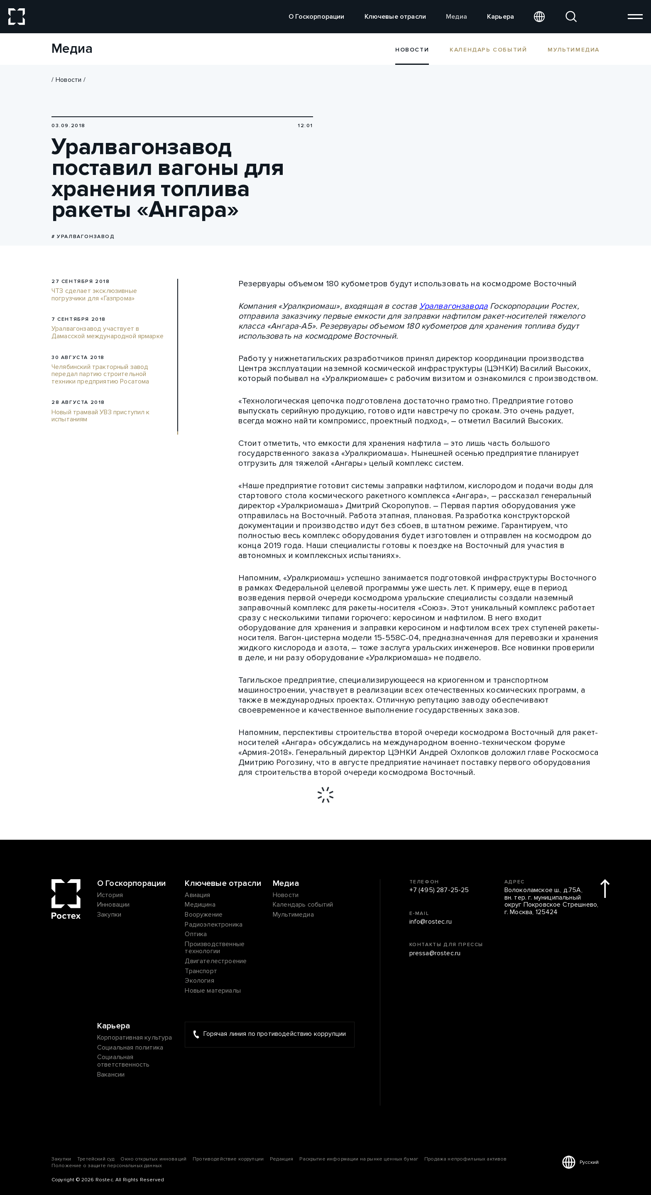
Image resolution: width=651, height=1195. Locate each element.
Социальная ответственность (123, 1061)
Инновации (113, 905)
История (110, 895)
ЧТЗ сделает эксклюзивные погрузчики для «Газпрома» (94, 295)
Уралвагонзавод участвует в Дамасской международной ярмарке (107, 332)
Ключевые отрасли (395, 16)
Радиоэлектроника (213, 925)
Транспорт (201, 971)
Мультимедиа (574, 49)
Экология (199, 981)
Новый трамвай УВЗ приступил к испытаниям (100, 416)
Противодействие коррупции (228, 1159)
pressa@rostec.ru (435, 953)
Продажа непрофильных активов (465, 1159)
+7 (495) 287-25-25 (439, 890)
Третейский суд (95, 1159)
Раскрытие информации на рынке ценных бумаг (358, 1159)
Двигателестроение (216, 961)
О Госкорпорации (316, 16)
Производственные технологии (215, 948)
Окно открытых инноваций (153, 1159)
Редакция (281, 1159)
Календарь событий (488, 49)
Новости (68, 79)
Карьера (500, 16)
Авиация (197, 895)
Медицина (200, 905)
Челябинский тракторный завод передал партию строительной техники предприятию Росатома (100, 375)
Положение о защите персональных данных (106, 1165)
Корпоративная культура (134, 1038)
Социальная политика (130, 1048)
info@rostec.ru (430, 922)
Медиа (456, 16)
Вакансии (111, 1075)
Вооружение (204, 915)
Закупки (109, 915)
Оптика (196, 934)
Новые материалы (212, 991)
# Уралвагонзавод (83, 236)
